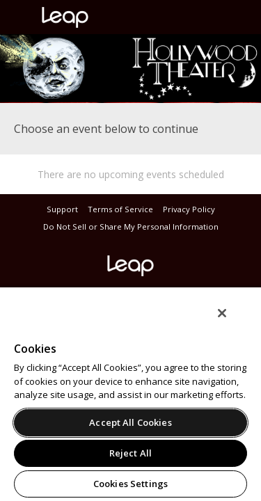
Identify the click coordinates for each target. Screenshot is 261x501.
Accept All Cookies (130, 422)
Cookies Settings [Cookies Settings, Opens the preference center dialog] (130, 483)
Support (62, 209)
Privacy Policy (189, 209)
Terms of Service (120, 209)
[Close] (231, 322)
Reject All (130, 453)
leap (111, 17)
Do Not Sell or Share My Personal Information (131, 226)
